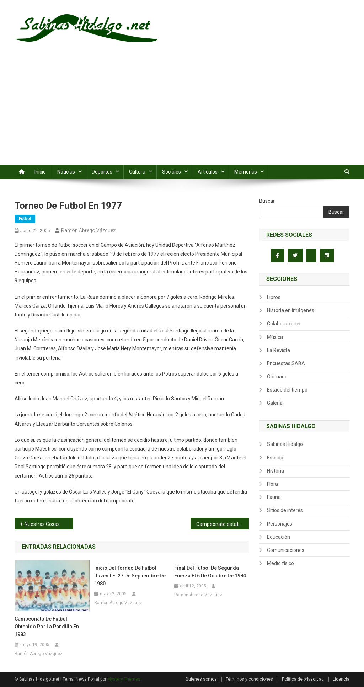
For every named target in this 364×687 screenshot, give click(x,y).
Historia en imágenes (290, 310)
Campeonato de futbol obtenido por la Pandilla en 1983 (47, 626)
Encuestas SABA (286, 363)
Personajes (279, 524)
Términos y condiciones (249, 679)
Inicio (40, 172)
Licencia (341, 679)
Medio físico (280, 563)
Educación (278, 537)
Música (275, 337)
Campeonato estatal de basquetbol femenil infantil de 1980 (222, 524)
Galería (275, 403)
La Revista (278, 350)
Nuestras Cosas (42, 524)
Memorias (245, 172)
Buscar (267, 201)
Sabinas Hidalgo (285, 444)
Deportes (102, 172)
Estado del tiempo (287, 390)
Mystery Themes (123, 679)
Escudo (275, 457)
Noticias (66, 172)
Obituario (277, 376)
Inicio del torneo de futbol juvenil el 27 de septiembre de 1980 (130, 575)
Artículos (208, 172)
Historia (275, 471)
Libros (273, 297)
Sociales (171, 172)
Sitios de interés (285, 510)
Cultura (137, 172)
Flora (272, 484)
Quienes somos (201, 679)
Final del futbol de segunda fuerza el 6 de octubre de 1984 (210, 572)
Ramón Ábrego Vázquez (88, 230)
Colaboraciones (284, 323)
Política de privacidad (303, 679)
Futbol (25, 218)
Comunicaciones (285, 550)
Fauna (274, 497)
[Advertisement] (182, 111)
